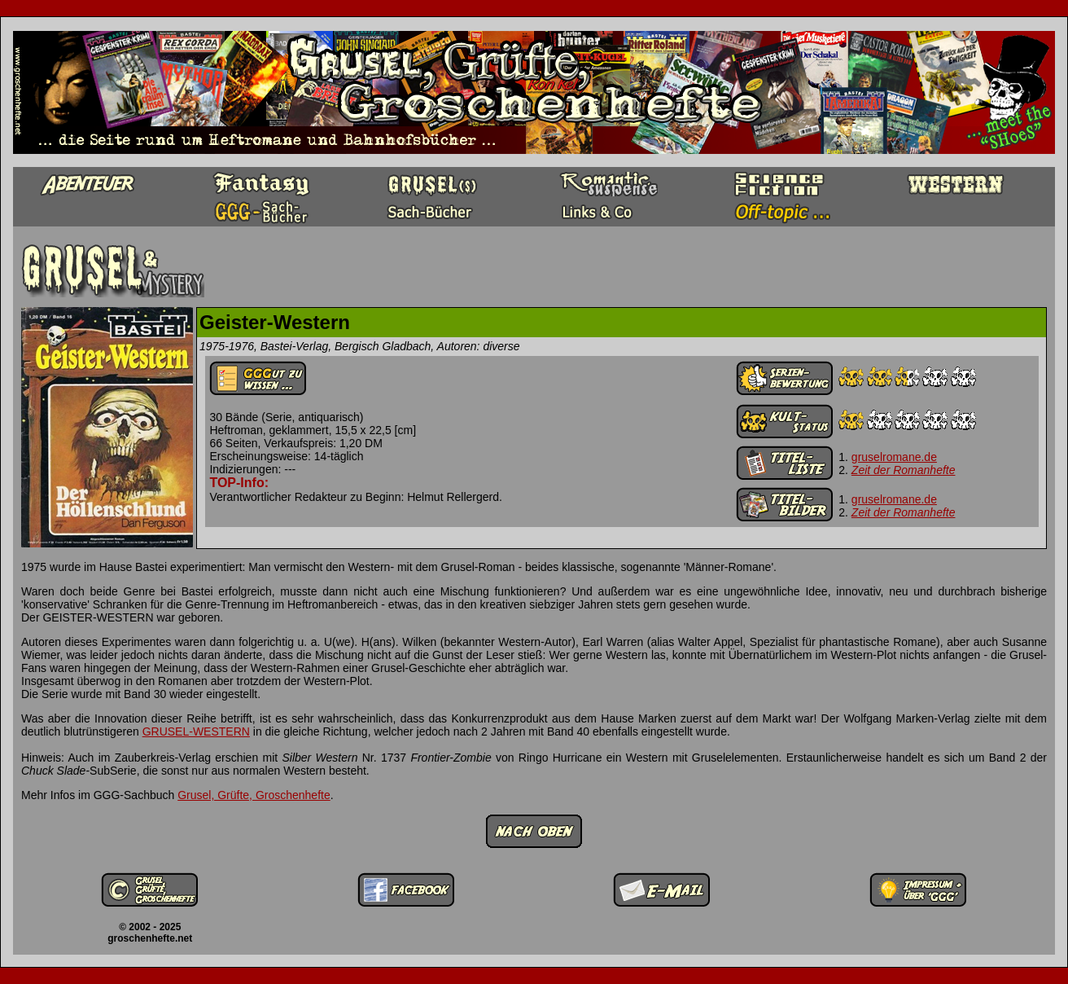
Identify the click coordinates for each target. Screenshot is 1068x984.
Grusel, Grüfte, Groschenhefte (253, 795)
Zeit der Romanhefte (903, 470)
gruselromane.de (894, 456)
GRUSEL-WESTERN (196, 731)
